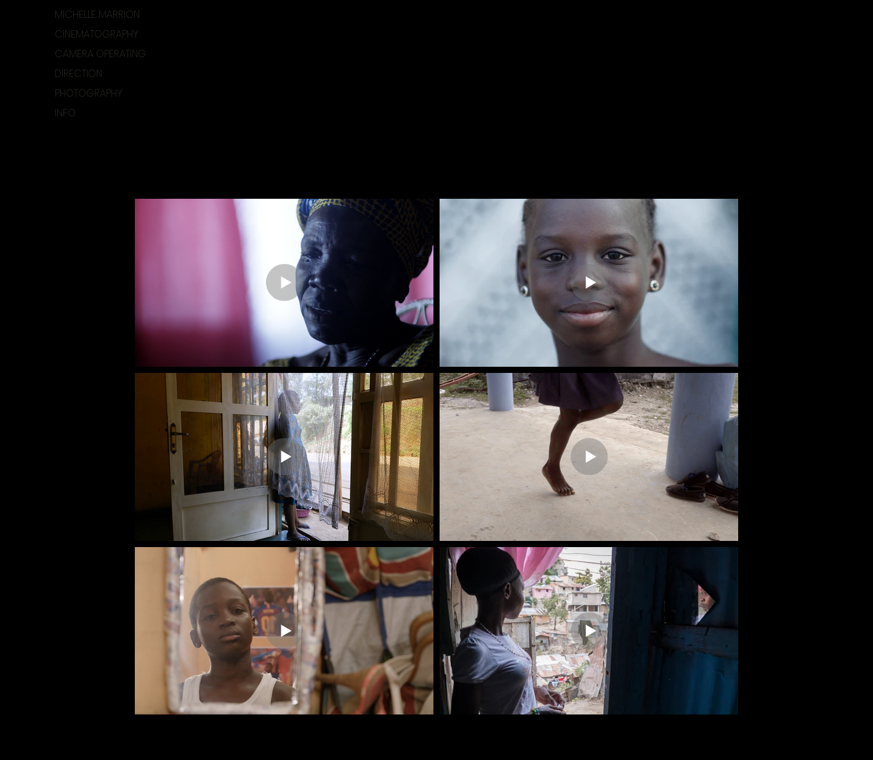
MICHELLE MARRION (97, 14)
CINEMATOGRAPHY (97, 34)
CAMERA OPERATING (100, 54)
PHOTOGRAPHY (89, 93)
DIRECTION (78, 73)
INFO (65, 113)
